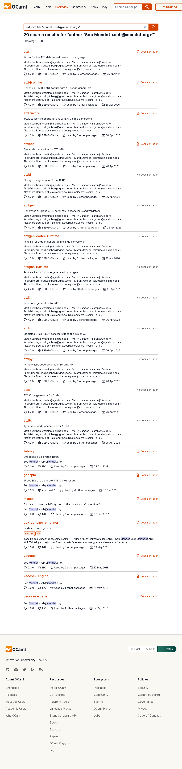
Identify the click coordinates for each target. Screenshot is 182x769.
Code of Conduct (149, 715)
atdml (28, 328)
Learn (36, 7)
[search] (147, 6)
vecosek (30, 556)
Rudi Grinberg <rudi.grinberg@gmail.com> (48, 65)
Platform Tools (59, 701)
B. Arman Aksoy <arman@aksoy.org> (92, 538)
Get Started (168, 7)
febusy (29, 451)
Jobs (97, 715)
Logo (53, 750)
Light (135, 648)
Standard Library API (63, 715)
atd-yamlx (31, 113)
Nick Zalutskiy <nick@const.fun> (42, 542)
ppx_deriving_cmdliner (41, 522)
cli (38, 533)
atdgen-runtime (36, 267)
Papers (54, 736)
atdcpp (29, 144)
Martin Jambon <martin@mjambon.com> (47, 62)
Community (79, 7)
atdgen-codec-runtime (41, 236)
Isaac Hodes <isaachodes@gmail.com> (46, 538)
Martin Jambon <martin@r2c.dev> (91, 62)
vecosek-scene (35, 596)
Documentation (147, 51)
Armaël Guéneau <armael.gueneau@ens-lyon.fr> (91, 542)
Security (143, 687)
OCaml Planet (102, 708)
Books (54, 722)
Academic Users (16, 708)
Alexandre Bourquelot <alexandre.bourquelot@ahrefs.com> (59, 69)
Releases (11, 694)
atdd (27, 174)
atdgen (29, 205)
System (166, 649)
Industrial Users (15, 701)
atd (26, 51)
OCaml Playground (61, 743)
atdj (27, 297)
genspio (30, 475)
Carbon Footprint (149, 694)
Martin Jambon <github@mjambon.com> (97, 65)
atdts (28, 420)
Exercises (56, 729)
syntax (29, 533)
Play (104, 7)
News (94, 7)
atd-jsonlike (33, 82)
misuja (29, 499)
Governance (146, 701)
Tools (47, 7)
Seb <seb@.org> (43, 461)
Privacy (142, 708)
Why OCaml (13, 715)
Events (98, 701)
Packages (61, 7)
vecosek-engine (36, 576)
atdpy (28, 359)
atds (27, 390)
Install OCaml (58, 687)
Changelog (12, 687)
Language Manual (61, 708)
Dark (150, 648)
